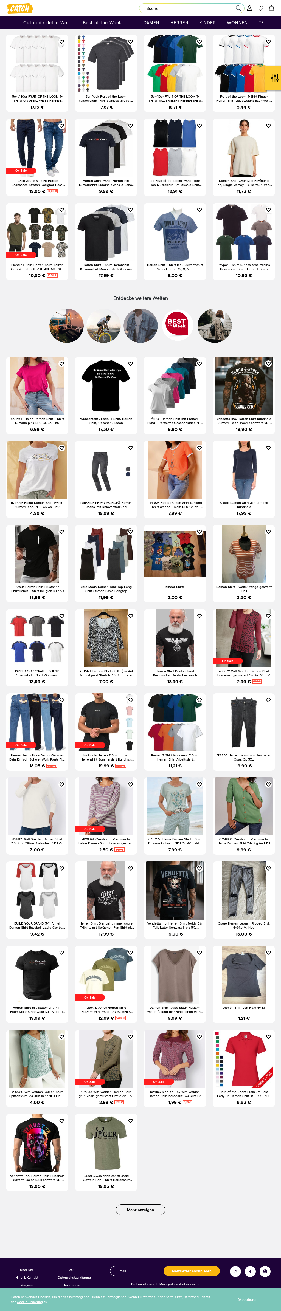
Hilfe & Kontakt (27, 1277)
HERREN (179, 22)
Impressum (72, 1285)
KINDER (207, 22)
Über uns (26, 1269)
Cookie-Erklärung (30, 1301)
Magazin (27, 1285)
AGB (72, 1269)
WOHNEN (237, 22)
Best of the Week (102, 22)
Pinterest (265, 1271)
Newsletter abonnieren (192, 1270)
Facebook (250, 1271)
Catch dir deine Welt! (47, 22)
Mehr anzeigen (140, 1214)
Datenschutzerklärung (74, 1277)
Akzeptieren (248, 1299)
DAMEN (151, 22)
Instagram (235, 1271)
